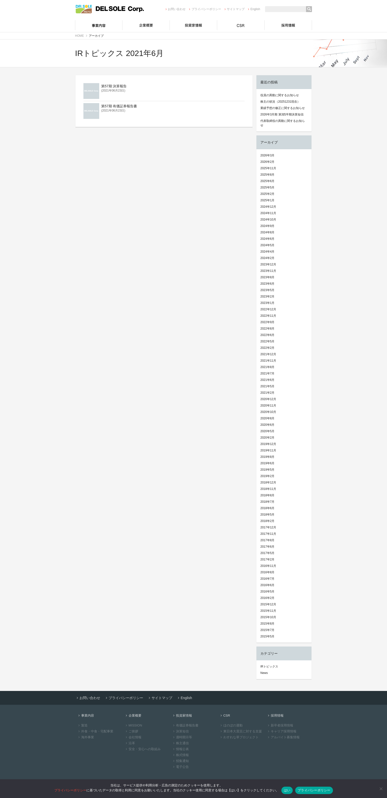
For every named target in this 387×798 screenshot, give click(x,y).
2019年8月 (267, 457)
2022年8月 (267, 328)
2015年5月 (267, 636)
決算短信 (180, 731)
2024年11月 (268, 213)
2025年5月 (267, 187)
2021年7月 (267, 373)
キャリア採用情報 (281, 731)
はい (287, 790)
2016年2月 (267, 598)
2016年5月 (267, 591)
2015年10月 (268, 617)
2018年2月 (267, 521)
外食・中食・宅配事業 (95, 731)
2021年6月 (267, 380)
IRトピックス (269, 666)
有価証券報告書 (185, 725)
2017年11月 (268, 534)
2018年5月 (267, 514)
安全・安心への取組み (142, 749)
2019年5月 (267, 469)
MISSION (133, 725)
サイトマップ (234, 9)
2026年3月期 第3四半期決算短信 (282, 114)
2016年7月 (267, 578)
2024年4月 (267, 251)
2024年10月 (268, 219)
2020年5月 (267, 431)
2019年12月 (268, 444)
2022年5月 (267, 341)
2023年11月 (268, 271)
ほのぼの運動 (231, 725)
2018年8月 (267, 495)
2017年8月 (267, 540)
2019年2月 (267, 476)
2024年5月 (267, 245)
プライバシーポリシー (204, 9)
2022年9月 (267, 322)
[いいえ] (380, 788)
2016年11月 (268, 566)
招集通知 (180, 761)
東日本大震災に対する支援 (240, 731)
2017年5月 (267, 553)
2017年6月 (267, 546)
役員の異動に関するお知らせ (279, 95)
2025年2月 (267, 194)
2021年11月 (268, 360)
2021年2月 (267, 392)
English (253, 9)
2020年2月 (267, 437)
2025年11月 (268, 168)
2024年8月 (267, 232)
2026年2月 (267, 162)
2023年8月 (267, 277)
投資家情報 (193, 25)
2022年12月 (268, 309)
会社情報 (132, 737)
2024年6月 (267, 239)
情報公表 (180, 749)
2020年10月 (268, 412)
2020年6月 (267, 425)
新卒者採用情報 (280, 725)
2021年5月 (267, 386)
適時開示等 (182, 737)
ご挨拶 (131, 731)
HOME (79, 35)
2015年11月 (268, 610)
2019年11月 (268, 450)
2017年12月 (268, 527)
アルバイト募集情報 (283, 737)
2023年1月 (267, 303)
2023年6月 (267, 283)
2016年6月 (267, 585)
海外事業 (85, 737)
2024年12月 (268, 206)
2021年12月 (268, 354)
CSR (241, 25)
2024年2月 (267, 258)
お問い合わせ (175, 9)
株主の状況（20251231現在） (280, 101)
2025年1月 (267, 200)
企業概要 (146, 25)
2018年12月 (268, 482)
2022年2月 (267, 348)
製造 (82, 725)
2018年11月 (268, 489)
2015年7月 (267, 630)
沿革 (129, 743)
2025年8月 (267, 174)
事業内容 (98, 25)
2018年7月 (267, 501)
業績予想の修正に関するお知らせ (282, 108)
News (264, 673)
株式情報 (180, 755)
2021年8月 (267, 367)
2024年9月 (267, 226)
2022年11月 (268, 315)
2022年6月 (267, 335)
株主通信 (180, 743)
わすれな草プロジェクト (239, 737)
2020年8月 (267, 418)
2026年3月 (267, 155)
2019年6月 (267, 463)
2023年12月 (268, 264)
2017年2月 (267, 559)
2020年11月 (268, 405)
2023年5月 (267, 290)
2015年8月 (267, 623)
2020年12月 (268, 399)
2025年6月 (267, 181)
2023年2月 (267, 296)
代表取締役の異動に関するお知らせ (282, 123)
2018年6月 (267, 508)
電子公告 (180, 767)
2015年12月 (268, 604)
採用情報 (288, 25)
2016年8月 (267, 572)
